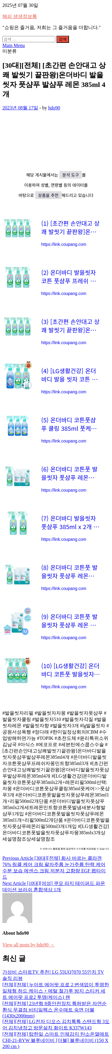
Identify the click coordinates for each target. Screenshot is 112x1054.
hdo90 (54, 107)
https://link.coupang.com (63, 244)
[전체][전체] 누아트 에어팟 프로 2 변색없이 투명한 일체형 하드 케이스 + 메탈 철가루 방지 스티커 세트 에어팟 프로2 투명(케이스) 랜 (55, 991)
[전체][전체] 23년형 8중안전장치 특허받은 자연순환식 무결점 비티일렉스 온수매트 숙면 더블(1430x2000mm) (54, 1009)
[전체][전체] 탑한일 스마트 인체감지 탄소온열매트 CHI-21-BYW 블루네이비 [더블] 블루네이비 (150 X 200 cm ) (55, 1040)
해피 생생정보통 (19, 16)
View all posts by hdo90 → (28, 944)
